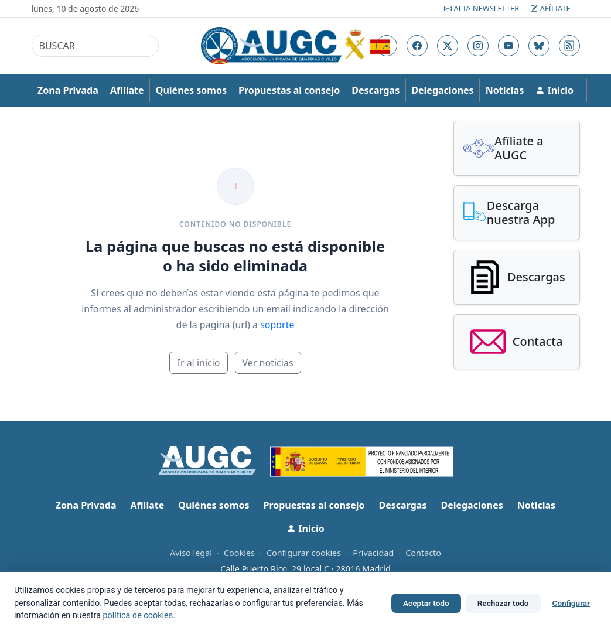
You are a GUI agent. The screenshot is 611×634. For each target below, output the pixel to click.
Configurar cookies (304, 552)
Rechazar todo (503, 603)
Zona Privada (67, 90)
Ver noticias (268, 362)
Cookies (239, 552)
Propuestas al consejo (289, 90)
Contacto (423, 552)
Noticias (505, 90)
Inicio (554, 90)
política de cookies (138, 616)
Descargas (375, 90)
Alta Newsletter (482, 8)
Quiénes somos (191, 90)
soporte (277, 324)
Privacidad (373, 552)
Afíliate (550, 8)
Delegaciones (442, 90)
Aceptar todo (426, 603)
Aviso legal (191, 552)
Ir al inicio (198, 362)
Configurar (571, 603)
